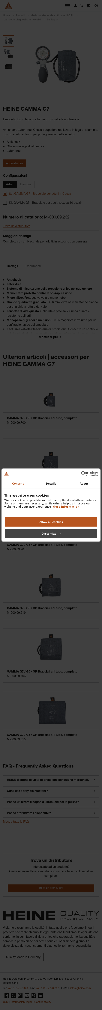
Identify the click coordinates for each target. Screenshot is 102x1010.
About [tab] (84, 483)
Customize (51, 533)
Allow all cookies (51, 522)
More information (65, 506)
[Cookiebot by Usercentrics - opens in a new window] (81, 473)
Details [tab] (51, 483)
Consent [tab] (18, 483)
